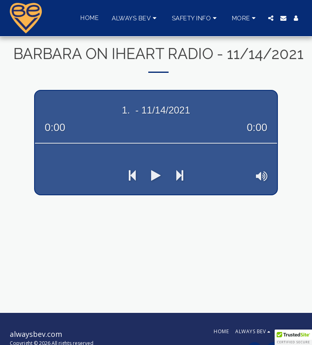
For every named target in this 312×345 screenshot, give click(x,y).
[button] (135, 18)
